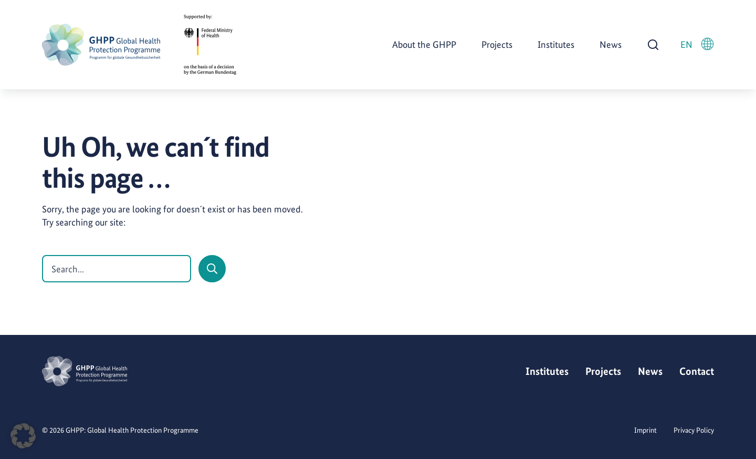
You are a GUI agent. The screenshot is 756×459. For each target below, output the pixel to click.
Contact (696, 371)
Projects (496, 44)
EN (697, 44)
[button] (23, 436)
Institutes (556, 44)
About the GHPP (424, 44)
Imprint (645, 430)
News (611, 44)
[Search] (212, 268)
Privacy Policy (694, 430)
